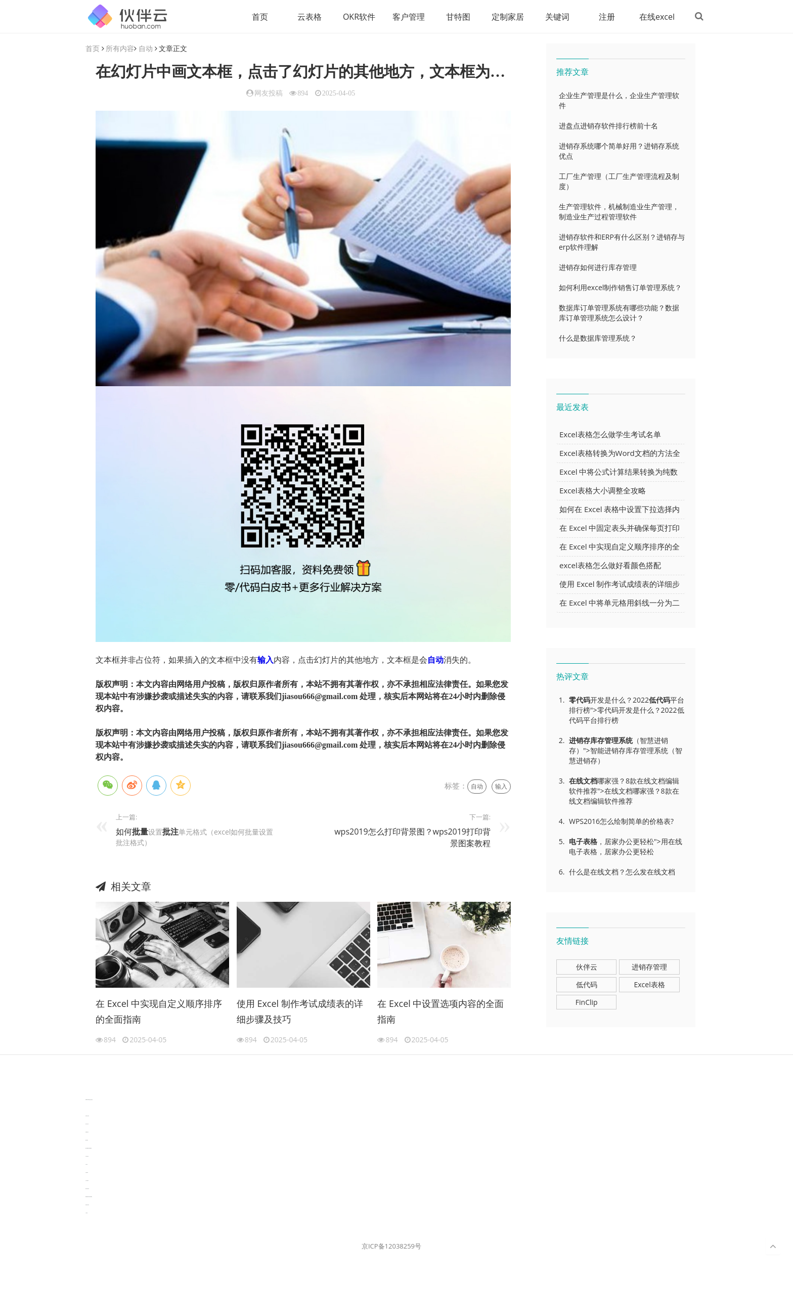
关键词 (556, 16)
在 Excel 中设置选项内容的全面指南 (440, 1011)
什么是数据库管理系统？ (598, 338)
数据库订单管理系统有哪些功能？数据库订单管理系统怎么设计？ (619, 313)
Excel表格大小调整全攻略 (602, 491)
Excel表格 (649, 985)
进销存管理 (649, 967)
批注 (170, 831)
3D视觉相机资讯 (87, 1108)
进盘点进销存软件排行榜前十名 (608, 126)
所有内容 (120, 49)
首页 (258, 16)
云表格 (308, 16)
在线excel (655, 16)
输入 (265, 660)
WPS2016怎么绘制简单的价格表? (621, 821)
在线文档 (583, 781)
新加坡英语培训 (87, 1205)
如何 (124, 831)
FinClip (587, 1002)
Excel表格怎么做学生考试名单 (610, 435)
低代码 (659, 700)
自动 (146, 49)
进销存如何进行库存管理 (598, 267)
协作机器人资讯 (87, 1116)
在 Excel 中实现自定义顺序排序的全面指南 (159, 1011)
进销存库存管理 (594, 741)
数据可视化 (86, 1140)
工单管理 (86, 1213)
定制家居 (506, 16)
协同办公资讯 (87, 1124)
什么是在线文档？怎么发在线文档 (622, 872)
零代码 (579, 700)
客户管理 (407, 16)
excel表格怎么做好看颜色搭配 (610, 566)
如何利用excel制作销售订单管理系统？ (620, 288)
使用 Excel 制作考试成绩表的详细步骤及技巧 (300, 1011)
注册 (605, 16)
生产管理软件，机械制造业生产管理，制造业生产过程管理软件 (619, 212)
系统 (626, 741)
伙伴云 (586, 967)
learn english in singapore (88, 1148)
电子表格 (583, 842)
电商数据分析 (87, 1132)
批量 (140, 831)
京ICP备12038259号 (391, 1246)
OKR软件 (357, 16)
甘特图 (457, 16)
